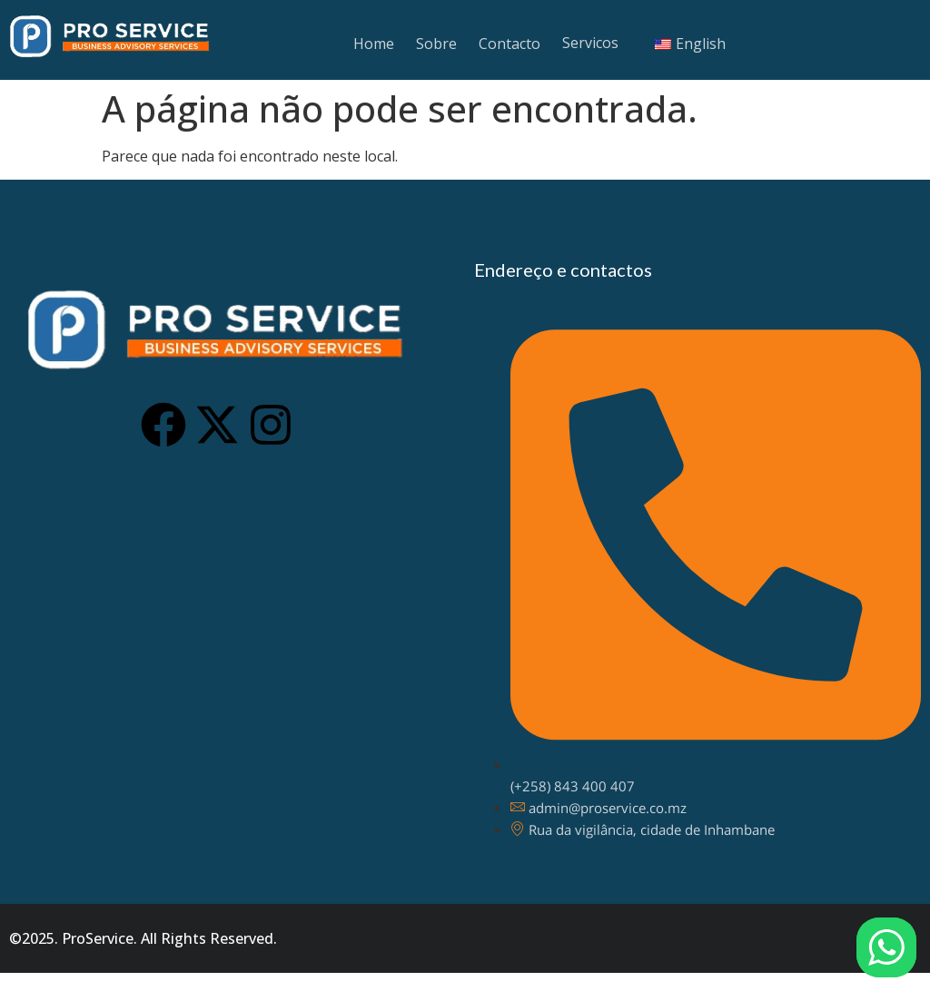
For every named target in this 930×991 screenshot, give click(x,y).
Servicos (590, 43)
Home (373, 44)
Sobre (436, 44)
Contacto (509, 44)
